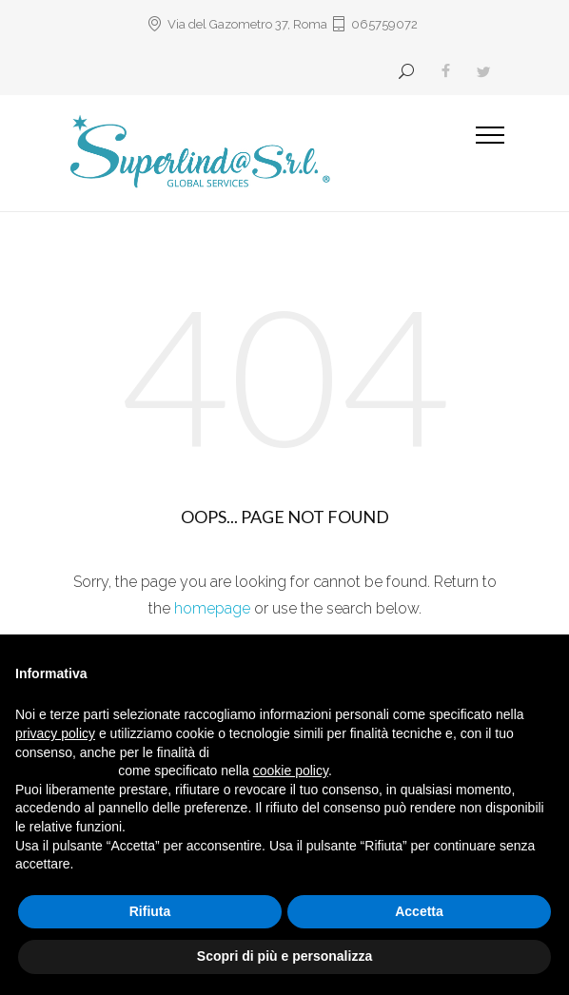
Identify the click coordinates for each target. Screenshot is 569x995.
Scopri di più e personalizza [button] (284, 956)
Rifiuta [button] (150, 911)
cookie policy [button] (290, 770)
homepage (212, 608)
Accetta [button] (419, 911)
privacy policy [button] (55, 733)
